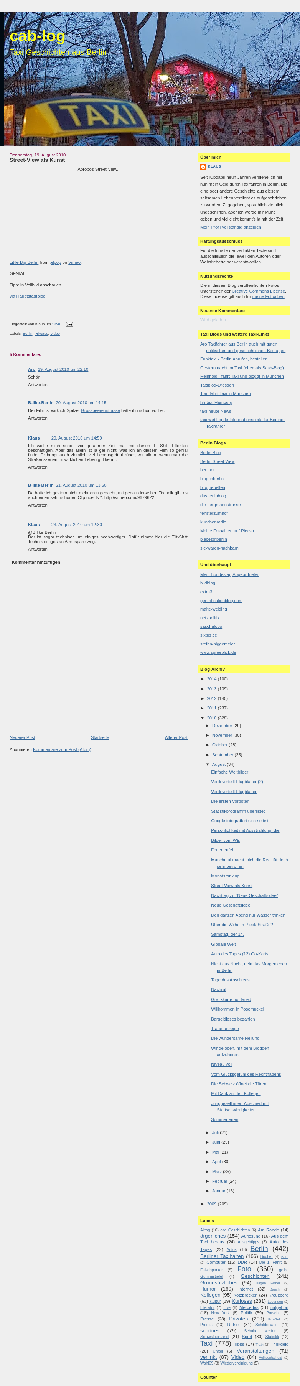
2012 (212, 698)
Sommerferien (224, 1119)
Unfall (218, 1351)
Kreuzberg (278, 1295)
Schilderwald (266, 1325)
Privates (41, 333)
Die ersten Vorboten (230, 801)
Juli (216, 1132)
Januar (219, 1190)
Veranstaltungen (255, 1351)
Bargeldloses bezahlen (233, 1019)
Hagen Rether (268, 1283)
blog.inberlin (212, 478)
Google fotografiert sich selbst (239, 820)
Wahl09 (206, 1363)
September (223, 754)
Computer (216, 1262)
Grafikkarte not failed (231, 999)
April (217, 1161)
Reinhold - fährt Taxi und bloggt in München (242, 376)
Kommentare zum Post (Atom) (62, 749)
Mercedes (249, 1307)
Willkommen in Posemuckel (237, 1009)
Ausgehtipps (248, 1242)
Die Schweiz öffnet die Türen (238, 1083)
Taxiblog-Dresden (217, 385)
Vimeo (74, 262)
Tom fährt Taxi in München (225, 393)
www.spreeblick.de (218, 652)
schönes (210, 1330)
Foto (244, 1269)
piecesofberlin (213, 539)
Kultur (215, 1301)
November (222, 735)
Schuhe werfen (260, 1331)
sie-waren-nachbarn (219, 548)
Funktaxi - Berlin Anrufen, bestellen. (234, 359)
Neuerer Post (22, 737)
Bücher (266, 1256)
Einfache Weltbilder (229, 772)
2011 (212, 708)
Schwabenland (214, 1336)
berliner (207, 469)
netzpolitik (209, 618)
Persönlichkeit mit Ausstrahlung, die (245, 830)
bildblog (207, 583)
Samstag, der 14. (227, 934)
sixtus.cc (208, 635)
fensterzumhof (214, 513)
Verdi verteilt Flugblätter (234, 791)
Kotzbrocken (246, 1295)
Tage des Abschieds (230, 980)
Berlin (27, 333)
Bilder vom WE (225, 840)
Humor (208, 1289)
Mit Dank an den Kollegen (235, 1093)
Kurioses (242, 1301)
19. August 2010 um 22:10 (63, 369)
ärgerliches (213, 1236)
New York (220, 1313)
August (219, 764)
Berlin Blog (210, 452)
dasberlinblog (213, 496)
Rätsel (233, 1324)
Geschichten (255, 1276)
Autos (232, 1250)
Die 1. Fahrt (270, 1262)
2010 (212, 718)
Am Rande (268, 1230)
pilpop (55, 262)
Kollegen (210, 1295)
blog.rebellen (212, 487)
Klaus (34, 438)
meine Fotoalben (268, 296)
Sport (247, 1336)
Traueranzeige (225, 1028)
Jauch (275, 1289)
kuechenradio (213, 522)
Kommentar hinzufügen (36, 562)
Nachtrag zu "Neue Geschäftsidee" (244, 895)
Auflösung (250, 1236)
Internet (245, 1289)
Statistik (272, 1337)
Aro (31, 369)
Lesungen (275, 1302)
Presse (207, 1319)
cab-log (38, 35)
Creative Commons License (258, 291)
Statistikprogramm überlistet (238, 811)
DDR (242, 1262)
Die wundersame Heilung (235, 1038)
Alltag (205, 1230)
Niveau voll (221, 1064)
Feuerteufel (222, 850)
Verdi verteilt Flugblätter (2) (237, 781)
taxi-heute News (215, 411)
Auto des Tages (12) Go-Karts (239, 953)
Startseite (100, 737)
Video (55, 333)
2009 (212, 1204)
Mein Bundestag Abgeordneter (229, 574)
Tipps (239, 1344)
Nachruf (218, 989)
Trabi (259, 1344)
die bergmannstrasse (220, 504)
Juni (216, 1142)
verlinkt (208, 1357)
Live (227, 1307)
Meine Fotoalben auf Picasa (227, 530)
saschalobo (211, 626)
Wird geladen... (214, 320)
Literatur (207, 1307)
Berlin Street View (217, 461)
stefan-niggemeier (217, 644)
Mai (216, 1152)
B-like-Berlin (41, 402)
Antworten (38, 384)
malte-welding (213, 609)
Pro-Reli (274, 1319)
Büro (284, 1257)
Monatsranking (225, 876)
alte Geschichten (235, 1230)
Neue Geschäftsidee (230, 905)
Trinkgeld (279, 1344)
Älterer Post (176, 737)
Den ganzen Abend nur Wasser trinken (248, 915)
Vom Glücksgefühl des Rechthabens (246, 1074)
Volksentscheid (270, 1358)
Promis (206, 1325)
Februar (220, 1181)
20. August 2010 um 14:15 (81, 402)
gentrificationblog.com (221, 600)
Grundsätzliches (218, 1283)
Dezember (222, 725)
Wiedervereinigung (236, 1363)
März (217, 1171)
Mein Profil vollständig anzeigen (230, 227)
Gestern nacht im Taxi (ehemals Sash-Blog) (242, 367)
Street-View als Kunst (37, 160)
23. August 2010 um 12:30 (76, 524)
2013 (212, 688)
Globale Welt (223, 944)
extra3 (206, 591)
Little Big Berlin (24, 262)
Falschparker (211, 1270)
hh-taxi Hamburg (216, 402)
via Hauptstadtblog (28, 296)
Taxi (206, 1343)
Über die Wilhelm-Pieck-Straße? (242, 924)
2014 (212, 679)
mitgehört (279, 1307)
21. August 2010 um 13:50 (81, 485)
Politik (246, 1312)
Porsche (273, 1313)
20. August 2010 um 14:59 (76, 438)
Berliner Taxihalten (222, 1256)
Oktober (220, 744)
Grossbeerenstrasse (100, 410)
